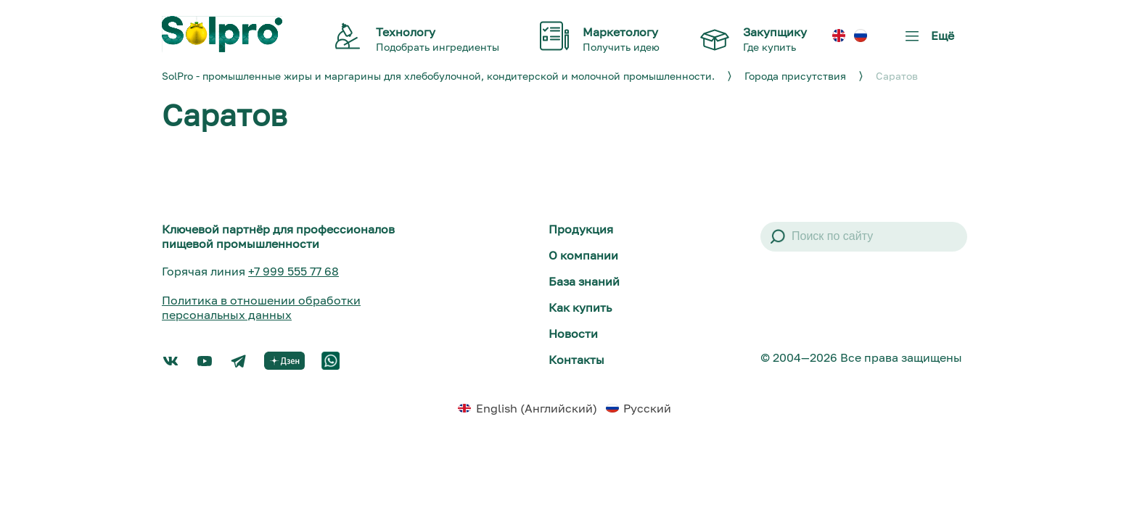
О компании (583, 255)
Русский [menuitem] (647, 408)
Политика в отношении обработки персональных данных (261, 307)
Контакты (576, 359)
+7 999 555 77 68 (293, 271)
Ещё (926, 40)
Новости (573, 333)
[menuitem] (839, 35)
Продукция (581, 229)
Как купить (580, 307)
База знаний (584, 281)
